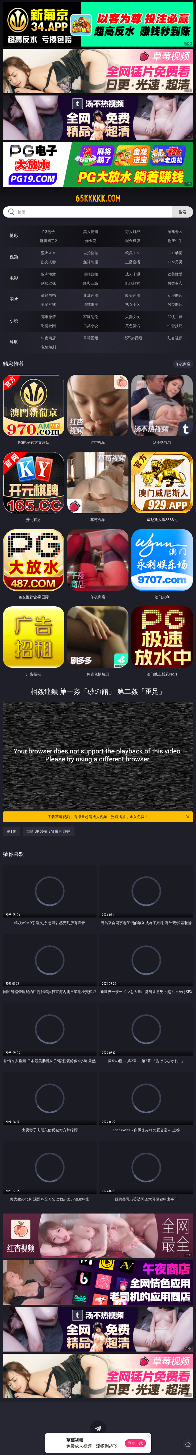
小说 (14, 320)
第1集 (11, 831)
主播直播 (132, 261)
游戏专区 (175, 231)
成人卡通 (132, 274)
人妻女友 (132, 316)
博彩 (14, 235)
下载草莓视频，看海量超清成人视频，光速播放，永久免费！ (119, 817)
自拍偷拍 (90, 252)
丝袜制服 (90, 261)
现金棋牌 (132, 240)
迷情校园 (48, 325)
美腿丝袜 (48, 304)
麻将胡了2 (48, 240)
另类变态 (175, 283)
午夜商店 (48, 337)
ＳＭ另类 (175, 261)
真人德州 (90, 231)
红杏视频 (175, 337)
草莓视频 (90, 337)
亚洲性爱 (48, 274)
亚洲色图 (90, 295)
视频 (14, 257)
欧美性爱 (175, 274)
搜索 (182, 211)
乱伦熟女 (132, 283)
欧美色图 (132, 295)
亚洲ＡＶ (48, 252)
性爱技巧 (175, 325)
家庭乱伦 (90, 316)
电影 (14, 278)
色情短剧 (48, 346)
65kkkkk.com (97, 198)
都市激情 (48, 316)
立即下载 (135, 1443)
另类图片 (175, 304)
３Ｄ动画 (175, 252)
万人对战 (132, 231)
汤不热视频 (132, 337)
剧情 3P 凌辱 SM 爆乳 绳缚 (48, 831)
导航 (14, 342)
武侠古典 (175, 316)
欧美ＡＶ (132, 252)
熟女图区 (132, 304)
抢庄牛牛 (175, 240)
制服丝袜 (48, 283)
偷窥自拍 (48, 295)
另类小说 (90, 325)
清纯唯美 (90, 304)
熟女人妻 (48, 261)
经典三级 (90, 283)
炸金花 (90, 240)
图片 (14, 299)
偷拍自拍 (90, 274)
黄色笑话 (132, 325)
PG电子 (48, 231)
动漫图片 (175, 295)
